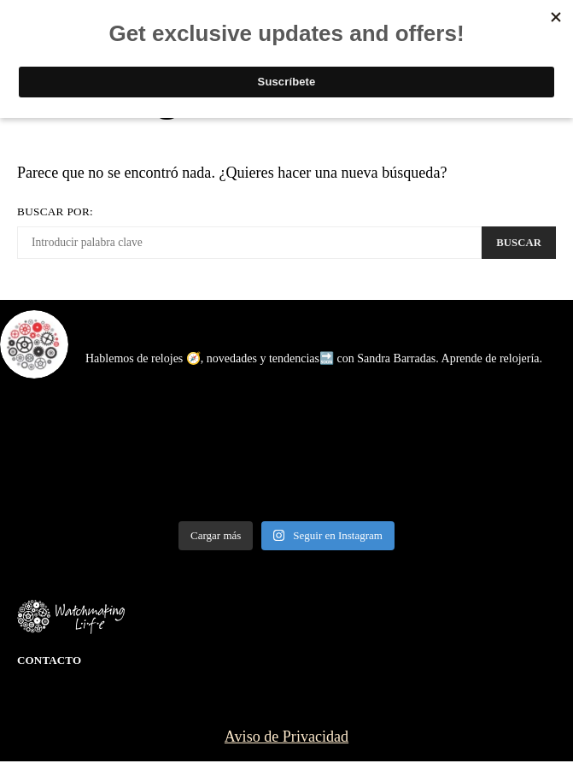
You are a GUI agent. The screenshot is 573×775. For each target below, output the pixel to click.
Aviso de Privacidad (286, 736)
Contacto (49, 660)
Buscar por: (55, 211)
